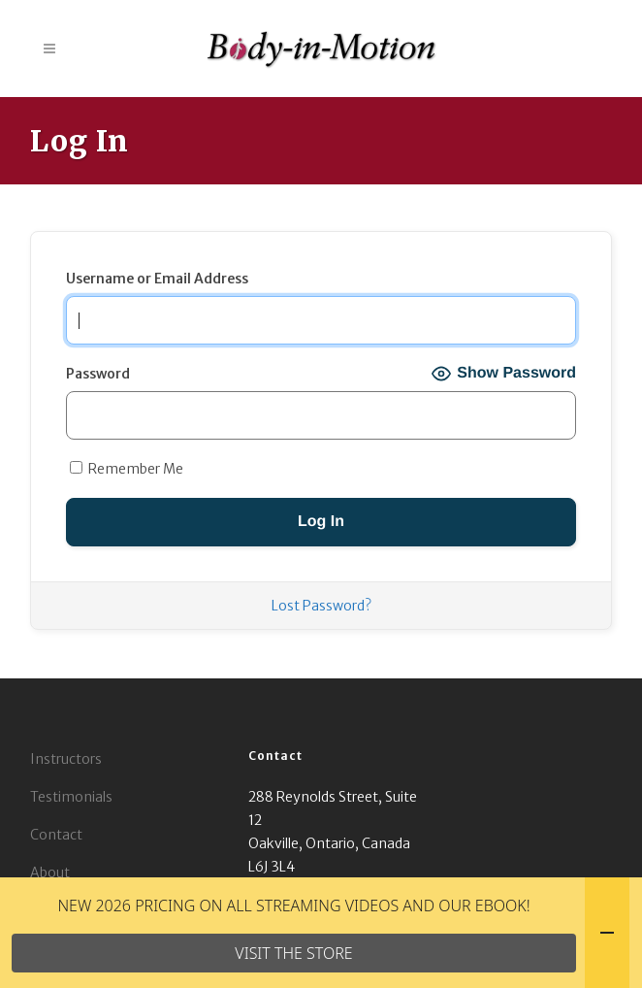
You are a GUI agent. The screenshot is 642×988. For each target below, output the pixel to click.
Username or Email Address (157, 278)
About (50, 872)
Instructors (66, 759)
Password (98, 373)
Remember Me (126, 469)
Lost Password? (321, 605)
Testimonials (71, 797)
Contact (56, 834)
